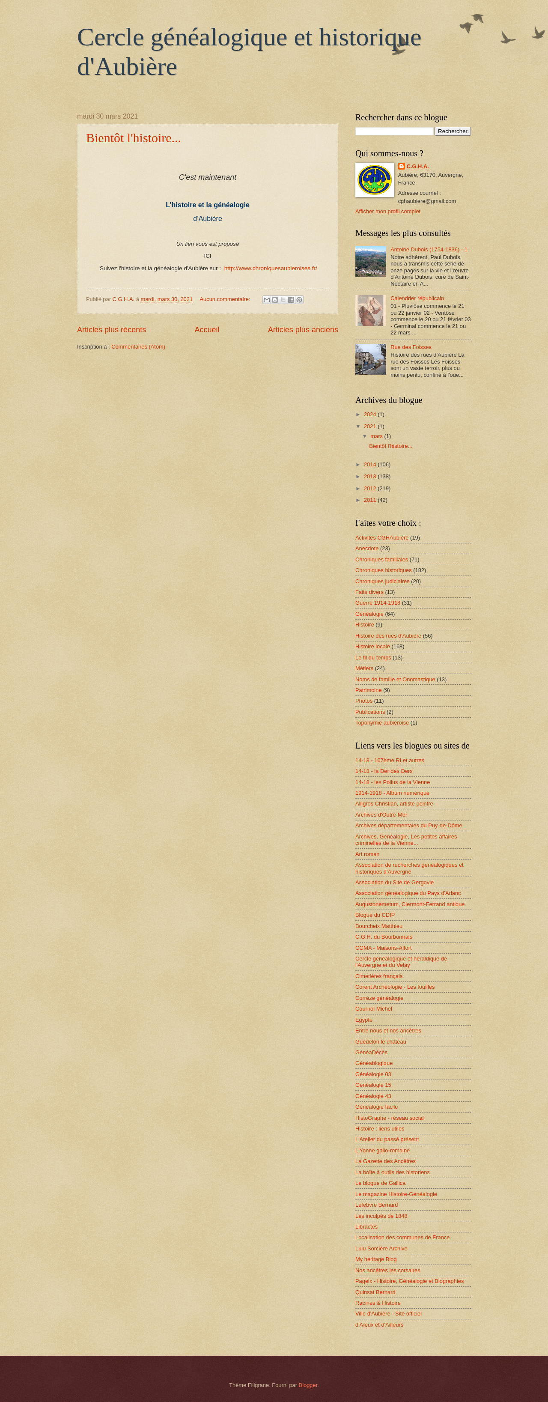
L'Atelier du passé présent (387, 1139)
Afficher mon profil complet (387, 211)
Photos (363, 701)
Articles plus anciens (303, 329)
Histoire (364, 624)
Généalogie (369, 614)
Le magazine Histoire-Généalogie (396, 1194)
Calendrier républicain (417, 298)
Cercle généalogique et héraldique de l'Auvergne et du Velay (401, 961)
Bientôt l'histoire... (133, 138)
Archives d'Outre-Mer (381, 814)
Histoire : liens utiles (380, 1128)
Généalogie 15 (373, 1085)
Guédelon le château (380, 1041)
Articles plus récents (111, 329)
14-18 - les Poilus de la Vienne (392, 782)
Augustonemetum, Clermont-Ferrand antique (410, 904)
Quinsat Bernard (375, 1292)
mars (377, 436)
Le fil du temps (373, 657)
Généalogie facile (376, 1107)
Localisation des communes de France (402, 1237)
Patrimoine (368, 690)
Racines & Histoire (378, 1303)
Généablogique (374, 1063)
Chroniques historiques (383, 570)
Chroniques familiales (381, 559)
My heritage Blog (376, 1259)
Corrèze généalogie (379, 998)
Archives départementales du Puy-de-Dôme (408, 825)
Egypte (363, 1020)
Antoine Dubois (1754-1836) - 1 (429, 249)
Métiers (364, 668)
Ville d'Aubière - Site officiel (388, 1313)
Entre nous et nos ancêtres (388, 1030)
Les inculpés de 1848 (381, 1216)
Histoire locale (372, 646)
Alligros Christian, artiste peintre (394, 803)
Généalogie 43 (373, 1096)
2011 (371, 500)
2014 (371, 464)
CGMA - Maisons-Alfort (383, 948)
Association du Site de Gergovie (394, 882)
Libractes (366, 1226)
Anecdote (366, 548)
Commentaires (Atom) (138, 346)
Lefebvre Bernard (376, 1205)
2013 (371, 476)
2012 (371, 488)
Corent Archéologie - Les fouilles (395, 987)
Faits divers (369, 592)
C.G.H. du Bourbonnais (383, 937)
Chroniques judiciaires (382, 581)
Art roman (367, 854)
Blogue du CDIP (375, 915)
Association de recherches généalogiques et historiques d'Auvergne (409, 868)
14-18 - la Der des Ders (384, 771)
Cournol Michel (373, 1008)
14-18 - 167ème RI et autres (389, 760)
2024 (371, 414)
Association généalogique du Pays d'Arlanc (408, 893)
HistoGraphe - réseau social (389, 1118)
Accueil (206, 329)
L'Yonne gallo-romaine (382, 1150)
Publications (370, 712)
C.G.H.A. (418, 166)
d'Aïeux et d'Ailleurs (379, 1324)
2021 (371, 426)
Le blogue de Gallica (380, 1183)
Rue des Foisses (411, 347)
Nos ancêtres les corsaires (387, 1270)
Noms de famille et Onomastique (395, 679)
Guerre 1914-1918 (377, 603)
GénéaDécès (371, 1052)
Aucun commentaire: (226, 299)
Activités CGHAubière (382, 537)
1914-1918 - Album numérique (392, 793)
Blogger (308, 1385)
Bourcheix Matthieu (378, 926)
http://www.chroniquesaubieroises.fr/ (270, 268)
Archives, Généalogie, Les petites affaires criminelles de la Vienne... (406, 839)
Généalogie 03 (373, 1074)
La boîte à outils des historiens (392, 1172)
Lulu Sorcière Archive (381, 1248)
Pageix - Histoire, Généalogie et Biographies (409, 1281)
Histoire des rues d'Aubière (388, 635)
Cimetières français (378, 976)
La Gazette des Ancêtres (385, 1161)
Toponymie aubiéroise (382, 722)
